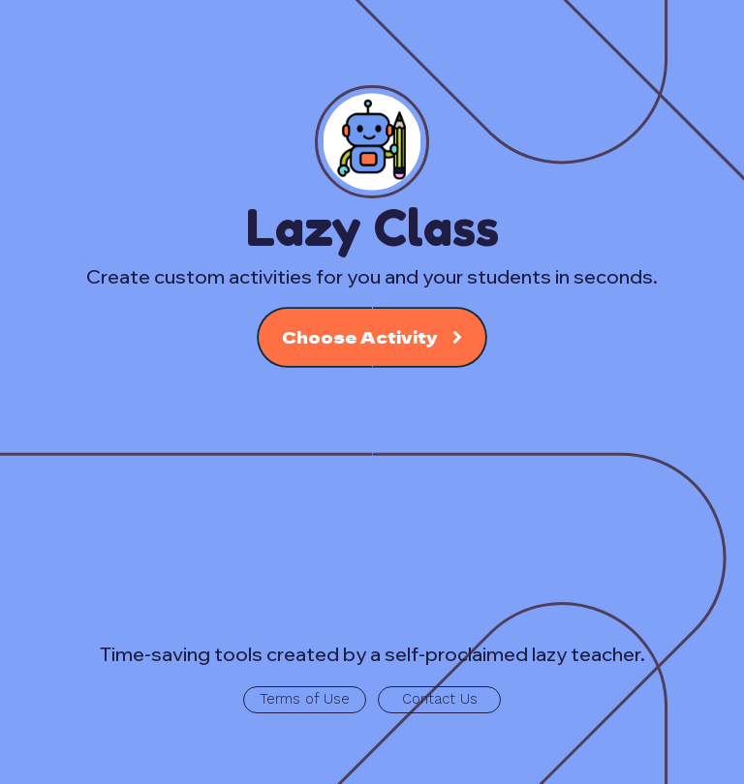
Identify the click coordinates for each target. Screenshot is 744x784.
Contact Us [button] (440, 699)
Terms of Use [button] (305, 699)
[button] (372, 337)
